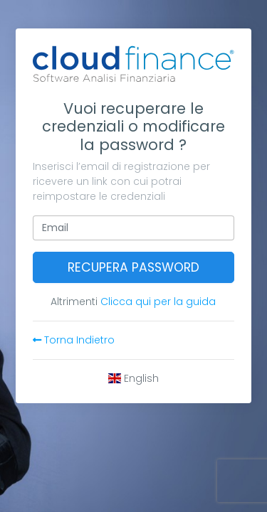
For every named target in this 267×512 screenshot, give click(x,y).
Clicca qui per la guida (158, 301)
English (133, 378)
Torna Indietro (74, 340)
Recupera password (133, 267)
